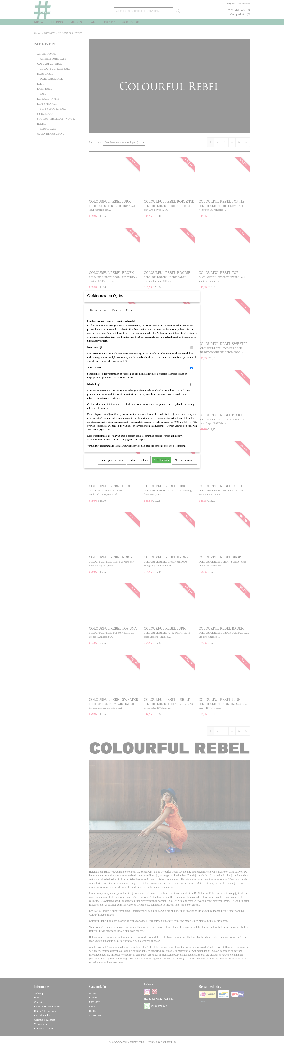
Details (116, 315)
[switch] (191, 352)
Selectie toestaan (139, 465)
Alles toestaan (161, 465)
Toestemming (98, 315)
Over (129, 315)
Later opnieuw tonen (112, 465)
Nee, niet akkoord (184, 465)
